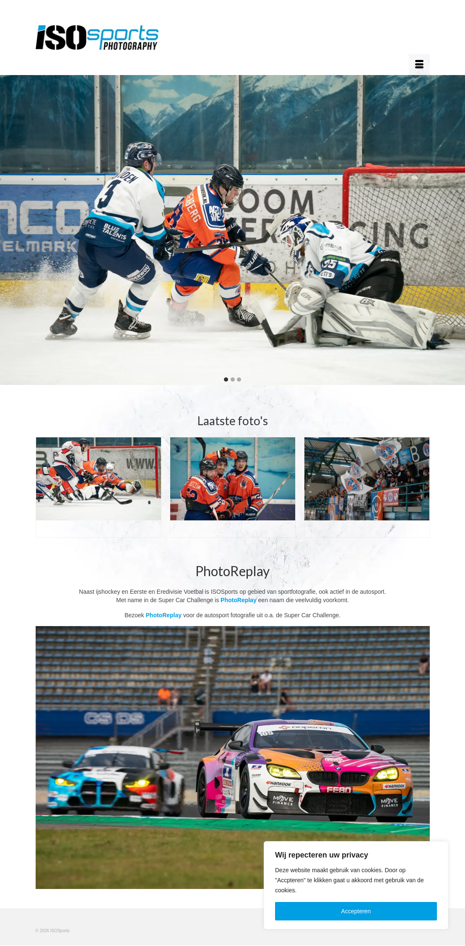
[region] (356, 885)
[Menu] (419, 64)
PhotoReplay (239, 600)
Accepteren (356, 911)
